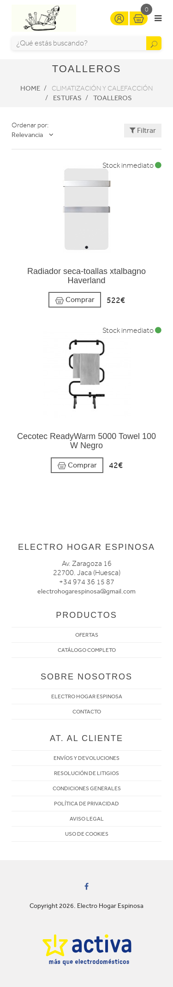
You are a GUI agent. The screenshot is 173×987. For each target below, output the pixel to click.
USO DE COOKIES (86, 834)
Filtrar (143, 130)
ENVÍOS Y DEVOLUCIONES (86, 758)
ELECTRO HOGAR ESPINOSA (86, 696)
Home (30, 88)
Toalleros (112, 98)
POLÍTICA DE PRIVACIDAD (86, 803)
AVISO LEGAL (87, 819)
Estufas (67, 98)
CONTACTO (86, 711)
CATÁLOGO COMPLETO (87, 650)
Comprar (75, 300)
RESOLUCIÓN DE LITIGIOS (86, 773)
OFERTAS (86, 635)
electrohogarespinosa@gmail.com (86, 591)
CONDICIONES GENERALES (87, 788)
